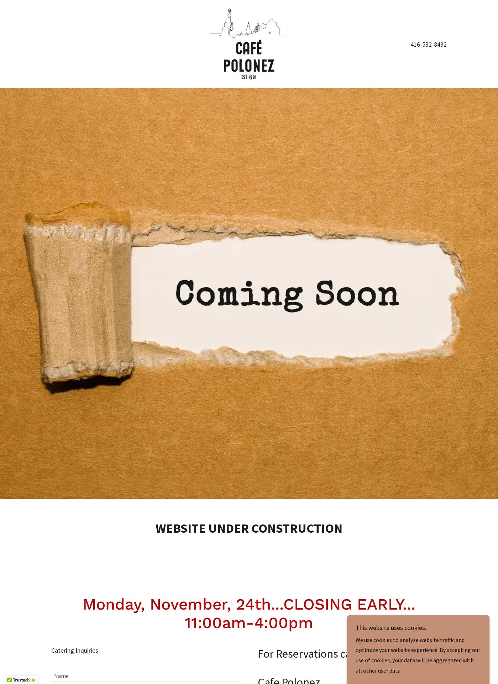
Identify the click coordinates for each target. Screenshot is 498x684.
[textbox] (146, 672)
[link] (248, 43)
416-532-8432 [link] (428, 44)
